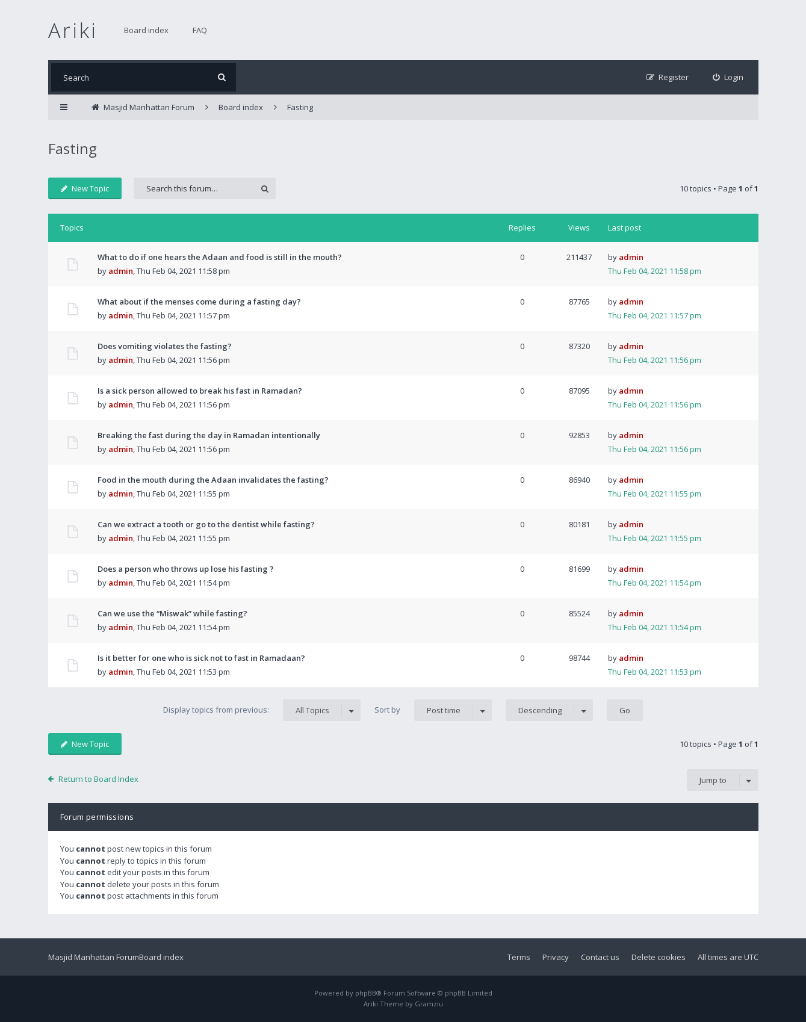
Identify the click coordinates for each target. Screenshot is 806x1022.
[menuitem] (728, 77)
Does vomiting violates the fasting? (165, 346)
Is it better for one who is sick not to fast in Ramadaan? (201, 657)
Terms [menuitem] (518, 957)
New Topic (85, 188)
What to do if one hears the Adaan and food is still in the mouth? (220, 257)
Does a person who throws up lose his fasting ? (186, 568)
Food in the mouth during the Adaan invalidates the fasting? (213, 479)
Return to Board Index (98, 778)
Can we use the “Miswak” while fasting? (172, 613)
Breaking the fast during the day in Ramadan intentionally (209, 435)
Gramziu (429, 1003)
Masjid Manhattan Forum (93, 957)
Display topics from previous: (262, 710)
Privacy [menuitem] (555, 957)
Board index (146, 30)
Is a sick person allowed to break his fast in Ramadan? (200, 390)
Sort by (433, 710)
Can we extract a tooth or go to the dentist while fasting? (206, 524)
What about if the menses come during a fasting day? (199, 301)
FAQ (200, 30)
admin (120, 270)
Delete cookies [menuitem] (658, 957)
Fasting (72, 148)
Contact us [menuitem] (600, 957)
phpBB (365, 992)
